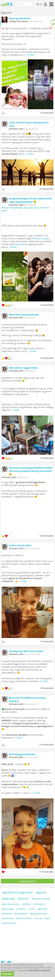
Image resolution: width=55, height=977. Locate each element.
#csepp (45, 238)
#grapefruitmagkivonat (17, 892)
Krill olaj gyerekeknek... (23, 754)
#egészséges (8, 908)
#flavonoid (7, 913)
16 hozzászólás (46, 535)
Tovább (30, 54)
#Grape (5, 207)
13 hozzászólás (46, 744)
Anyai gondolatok (19, 18)
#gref (4, 210)
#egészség (8, 898)
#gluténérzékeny (24, 918)
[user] (45, 4)
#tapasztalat (21, 244)
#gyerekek (42, 908)
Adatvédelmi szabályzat (39, 970)
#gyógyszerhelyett (38, 913)
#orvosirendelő (9, 923)
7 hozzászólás (46, 305)
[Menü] (51, 5)
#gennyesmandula (11, 904)
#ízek (47, 918)
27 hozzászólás (46, 871)
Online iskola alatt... (21, 545)
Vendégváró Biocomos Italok (26, 651)
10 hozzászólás (46, 188)
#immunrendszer (41, 898)
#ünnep (38, 918)
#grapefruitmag (31, 207)
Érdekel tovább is (27, 881)
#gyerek (41, 892)
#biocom (23, 898)
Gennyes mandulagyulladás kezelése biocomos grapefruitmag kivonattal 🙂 (30, 471)
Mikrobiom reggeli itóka (23, 367)
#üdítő (32, 908)
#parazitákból (20, 913)
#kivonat (44, 207)
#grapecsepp (16, 207)
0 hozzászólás (46, 112)
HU (39, 4)
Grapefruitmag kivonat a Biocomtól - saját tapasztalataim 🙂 (31, 200)
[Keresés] (33, 4)
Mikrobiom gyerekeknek (24, 314)
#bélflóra (26, 904)
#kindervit (21, 908)
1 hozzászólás (46, 641)
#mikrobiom (39, 904)
